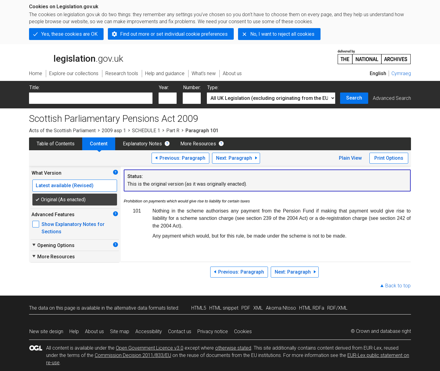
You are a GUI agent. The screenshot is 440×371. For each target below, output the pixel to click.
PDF (245, 308)
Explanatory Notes (142, 144)
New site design (46, 331)
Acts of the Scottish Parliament (62, 130)
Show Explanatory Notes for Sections (73, 228)
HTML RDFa (311, 308)
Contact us (179, 331)
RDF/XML (337, 308)
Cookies (243, 331)
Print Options (388, 158)
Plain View (350, 158)
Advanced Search (392, 98)
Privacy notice (212, 331)
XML (258, 308)
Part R (172, 130)
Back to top (398, 286)
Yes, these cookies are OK (69, 34)
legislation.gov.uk (76, 56)
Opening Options (53, 245)
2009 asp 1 (114, 130)
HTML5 (198, 308)
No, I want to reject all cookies (282, 34)
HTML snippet (223, 308)
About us (94, 331)
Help (74, 331)
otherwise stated (233, 348)
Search (354, 98)
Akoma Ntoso (281, 308)
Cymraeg (401, 73)
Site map (119, 331)
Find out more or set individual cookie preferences (174, 34)
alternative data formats (140, 308)
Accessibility (148, 331)
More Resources (198, 144)
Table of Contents (56, 144)
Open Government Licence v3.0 (149, 348)
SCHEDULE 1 (146, 130)
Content (99, 144)
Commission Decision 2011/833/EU (133, 355)
